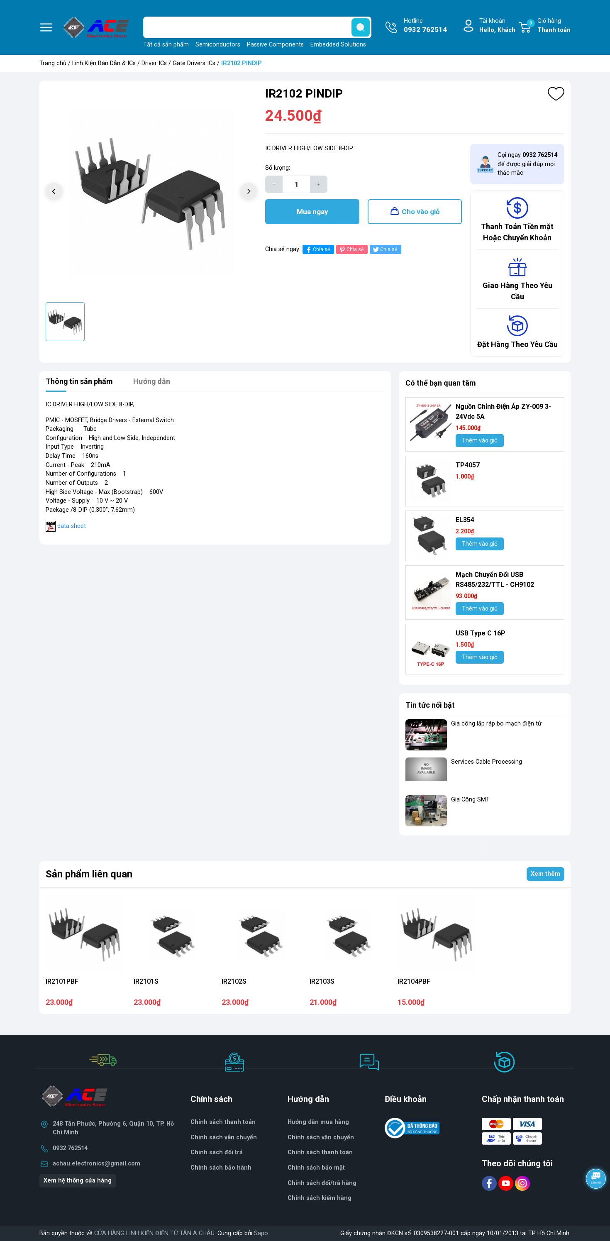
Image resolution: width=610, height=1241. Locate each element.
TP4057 (468, 465)
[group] (151, 192)
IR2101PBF (62, 981)
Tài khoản (497, 25)
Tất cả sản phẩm (166, 44)
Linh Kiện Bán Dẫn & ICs (104, 63)
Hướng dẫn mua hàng (318, 1122)
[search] (360, 27)
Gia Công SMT (470, 799)
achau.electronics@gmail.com (96, 1163)
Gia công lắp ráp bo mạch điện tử (496, 723)
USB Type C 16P (480, 633)
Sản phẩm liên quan (89, 874)
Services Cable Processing (486, 761)
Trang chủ (52, 63)
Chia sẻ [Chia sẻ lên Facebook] (317, 250)
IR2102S (234, 981)
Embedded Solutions (338, 44)
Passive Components (275, 44)
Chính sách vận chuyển (223, 1137)
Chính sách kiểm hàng (319, 1198)
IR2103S (322, 981)
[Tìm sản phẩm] (257, 27)
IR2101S (146, 981)
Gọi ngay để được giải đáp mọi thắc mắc (527, 163)
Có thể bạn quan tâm (440, 383)
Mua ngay (312, 212)
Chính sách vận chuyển (321, 1137)
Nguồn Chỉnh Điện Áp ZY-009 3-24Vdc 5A (503, 411)
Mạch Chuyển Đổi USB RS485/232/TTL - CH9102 (495, 580)
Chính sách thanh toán (223, 1122)
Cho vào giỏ (421, 212)
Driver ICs (154, 63)
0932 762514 (70, 1148)
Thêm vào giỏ (480, 440)
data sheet (71, 526)
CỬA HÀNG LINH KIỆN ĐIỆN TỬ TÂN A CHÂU (154, 1233)
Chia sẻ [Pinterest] (351, 250)
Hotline (425, 26)
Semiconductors (217, 44)
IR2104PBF (414, 981)
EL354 (465, 520)
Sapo (261, 1233)
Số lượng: (277, 167)
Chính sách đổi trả (216, 1152)
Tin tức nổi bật (430, 705)
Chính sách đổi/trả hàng (322, 1183)
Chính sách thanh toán (320, 1152)
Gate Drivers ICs (194, 63)
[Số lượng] (296, 184)
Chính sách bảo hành (220, 1167)
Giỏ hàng (549, 25)
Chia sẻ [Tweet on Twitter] (384, 250)
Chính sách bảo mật (316, 1167)
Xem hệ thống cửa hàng (78, 1180)
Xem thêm (545, 873)
